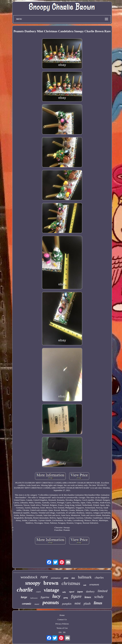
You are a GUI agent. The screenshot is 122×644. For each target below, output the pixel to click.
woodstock (29, 577)
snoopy (32, 583)
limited (102, 591)
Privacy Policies (62, 624)
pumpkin (66, 603)
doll (84, 585)
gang (66, 597)
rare (44, 576)
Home (62, 615)
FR (64, 632)
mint (77, 603)
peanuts (51, 602)
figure (76, 596)
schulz (99, 597)
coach (38, 592)
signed (71, 592)
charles (99, 577)
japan (80, 591)
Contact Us (62, 619)
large (24, 597)
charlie (25, 590)
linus (98, 603)
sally (64, 592)
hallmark (85, 577)
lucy (56, 596)
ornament (94, 584)
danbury (90, 591)
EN (60, 632)
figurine (45, 597)
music (36, 604)
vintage (51, 590)
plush (87, 603)
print (66, 578)
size (73, 578)
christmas (71, 583)
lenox (88, 597)
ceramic (26, 603)
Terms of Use (62, 628)
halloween (33, 598)
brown (51, 583)
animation (56, 578)
